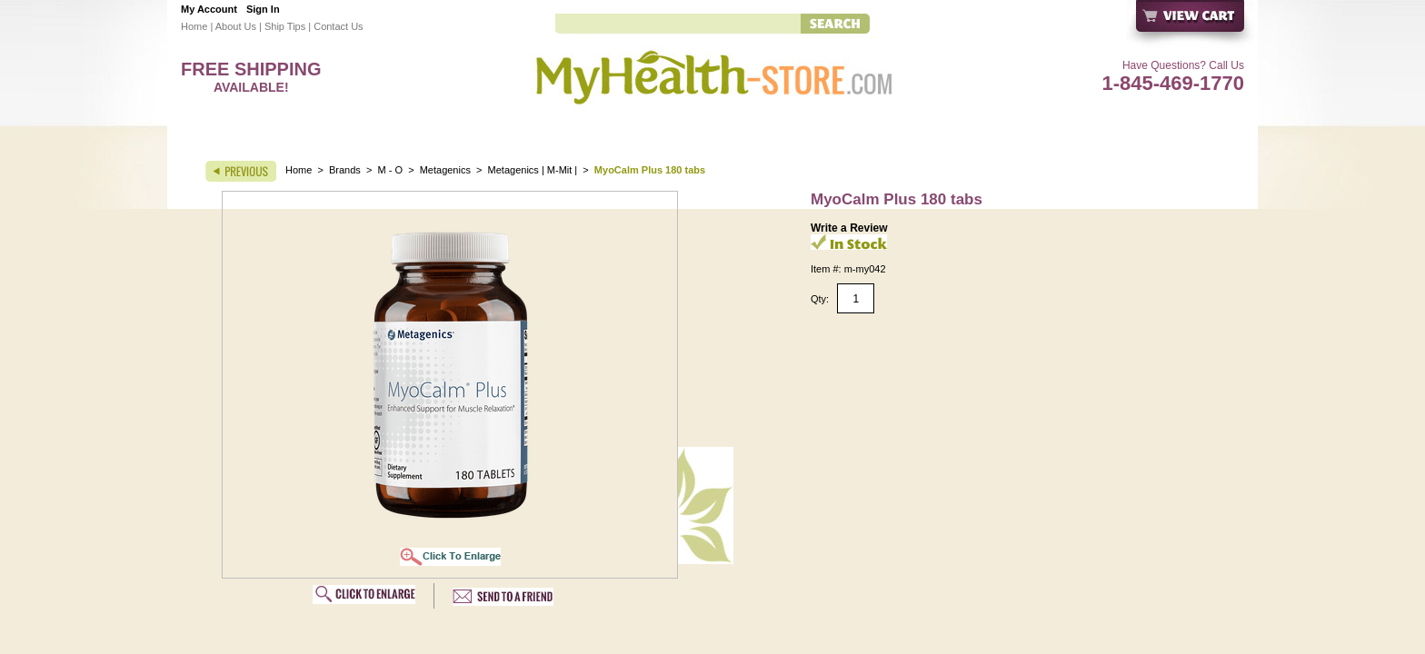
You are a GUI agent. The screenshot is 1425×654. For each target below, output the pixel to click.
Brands (345, 169)
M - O (391, 169)
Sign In (263, 9)
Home (194, 26)
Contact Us (338, 26)
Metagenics (446, 169)
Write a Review (849, 228)
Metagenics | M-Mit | (534, 169)
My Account (209, 9)
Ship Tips (284, 26)
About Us (235, 26)
